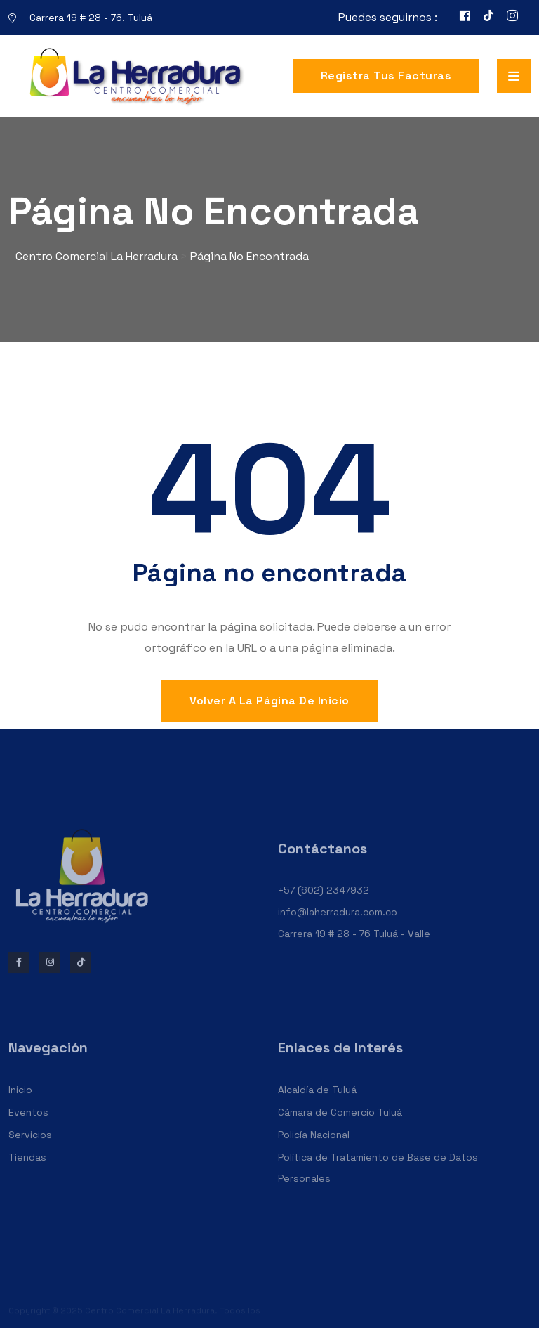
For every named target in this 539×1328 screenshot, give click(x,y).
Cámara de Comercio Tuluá (340, 1122)
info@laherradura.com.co (337, 921)
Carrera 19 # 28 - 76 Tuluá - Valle (354, 943)
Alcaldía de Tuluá (317, 1100)
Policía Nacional (314, 1145)
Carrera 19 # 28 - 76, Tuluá (90, 17)
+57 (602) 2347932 (323, 900)
